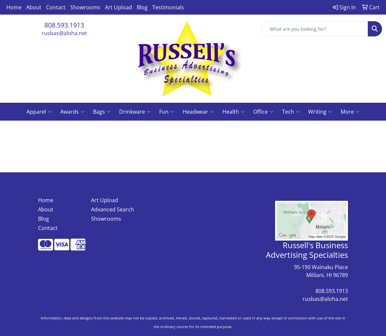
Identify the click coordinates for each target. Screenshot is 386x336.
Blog (142, 7)
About (33, 7)
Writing (320, 112)
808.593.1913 (64, 25)
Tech (291, 112)
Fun (166, 112)
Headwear (198, 112)
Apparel (39, 112)
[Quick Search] (314, 28)
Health (233, 112)
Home (14, 7)
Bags (102, 112)
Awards (72, 112)
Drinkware (135, 112)
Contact (56, 7)
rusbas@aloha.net (64, 33)
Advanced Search (112, 209)
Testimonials (168, 7)
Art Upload (118, 7)
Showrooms (85, 7)
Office (263, 112)
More (350, 112)
